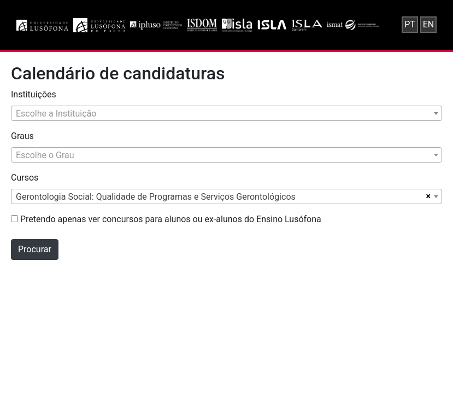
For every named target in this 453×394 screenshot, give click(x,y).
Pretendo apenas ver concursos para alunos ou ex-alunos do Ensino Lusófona (166, 219)
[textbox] (226, 113)
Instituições (33, 94)
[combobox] (226, 113)
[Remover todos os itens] (427, 196)
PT (409, 24)
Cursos (24, 177)
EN (428, 24)
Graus (22, 136)
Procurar (34, 249)
